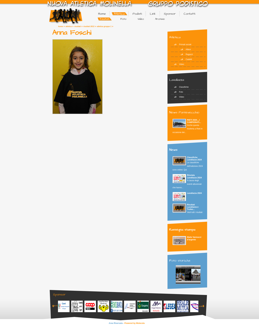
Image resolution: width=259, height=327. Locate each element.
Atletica (68, 26)
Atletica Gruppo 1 (104, 26)
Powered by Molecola (134, 323)
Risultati (77, 26)
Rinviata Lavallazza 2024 (194, 176)
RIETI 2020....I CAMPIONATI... (194, 121)
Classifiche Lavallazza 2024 (194, 158)
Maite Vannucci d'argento (194, 238)
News (173, 150)
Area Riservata (116, 323)
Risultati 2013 (88, 26)
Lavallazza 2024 (194, 193)
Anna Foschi (71, 33)
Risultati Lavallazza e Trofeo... (192, 207)
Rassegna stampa (182, 229)
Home (60, 26)
